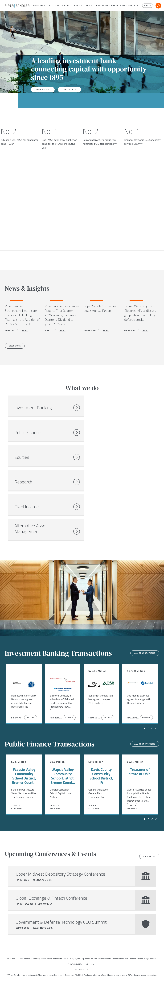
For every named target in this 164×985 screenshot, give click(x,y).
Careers (77, 6)
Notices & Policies (70, 976)
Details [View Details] (30, 629)
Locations (33, 976)
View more (147, 768)
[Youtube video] (82, 210)
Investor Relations (95, 6)
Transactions (116, 6)
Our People (72, 90)
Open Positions (43, 943)
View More (16, 347)
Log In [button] (147, 6)
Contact (132, 6)
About (65, 6)
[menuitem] (38, 5)
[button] (38, 5)
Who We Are (43, 90)
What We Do (38, 6)
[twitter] (12, 976)
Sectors (53, 6)
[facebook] (6, 976)
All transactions (142, 565)
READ (25, 331)
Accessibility (92, 976)
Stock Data (49, 976)
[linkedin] (19, 976)
